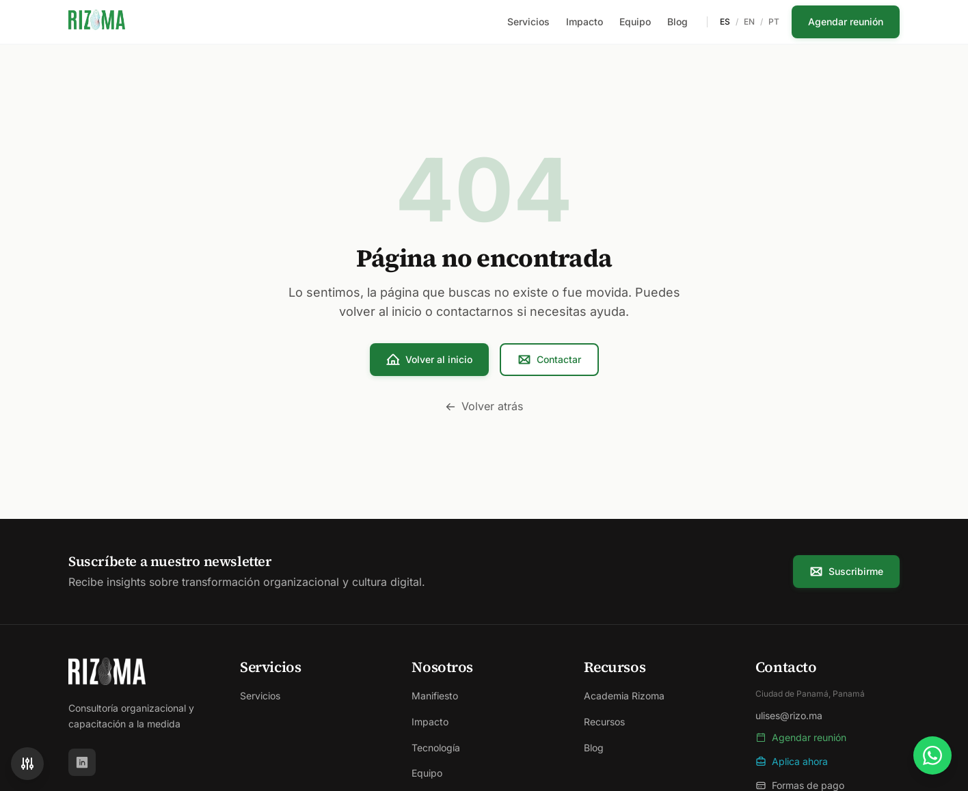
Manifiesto (435, 695)
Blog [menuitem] (677, 21)
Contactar (549, 359)
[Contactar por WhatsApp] (932, 755)
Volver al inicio (429, 359)
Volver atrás (484, 406)
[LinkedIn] (82, 762)
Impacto (430, 721)
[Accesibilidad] (27, 763)
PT (773, 21)
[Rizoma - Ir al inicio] (96, 22)
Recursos (604, 721)
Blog (594, 747)
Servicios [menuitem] (528, 21)
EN (749, 21)
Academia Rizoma (624, 695)
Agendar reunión (845, 21)
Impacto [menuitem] (584, 21)
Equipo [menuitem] (635, 21)
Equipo (427, 773)
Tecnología (436, 747)
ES (725, 21)
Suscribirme (846, 571)
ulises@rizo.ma (788, 715)
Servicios (260, 695)
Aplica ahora (791, 761)
